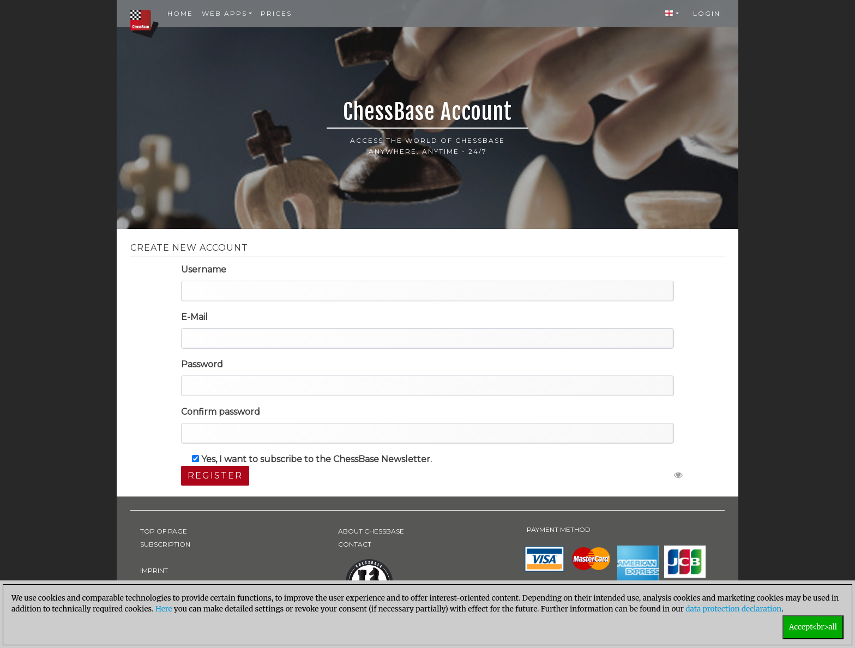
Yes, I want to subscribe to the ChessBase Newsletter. (312, 459)
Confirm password (220, 412)
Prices (276, 13)
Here (163, 609)
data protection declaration (733, 609)
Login (706, 13)
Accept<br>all (813, 627)
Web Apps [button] (224, 13)
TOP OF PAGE (163, 531)
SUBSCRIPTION (165, 544)
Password (202, 364)
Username (203, 269)
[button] (671, 13)
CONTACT (354, 544)
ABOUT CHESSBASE (371, 531)
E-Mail (194, 317)
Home (180, 13)
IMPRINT (154, 570)
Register (215, 475)
